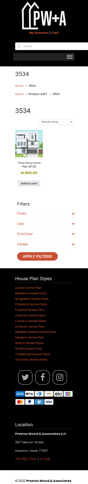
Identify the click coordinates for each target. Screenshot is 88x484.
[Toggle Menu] (70, 57)
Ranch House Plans (29, 343)
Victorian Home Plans (31, 359)
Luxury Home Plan (28, 288)
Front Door (46, 234)
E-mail (45, 459)
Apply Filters (37, 256)
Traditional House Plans (32, 354)
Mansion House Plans (30, 293)
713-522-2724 (25, 459)
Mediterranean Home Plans (35, 332)
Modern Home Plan (29, 337)
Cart (55, 33)
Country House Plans (30, 321)
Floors (46, 213)
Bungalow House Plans (32, 299)
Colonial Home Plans (30, 315)
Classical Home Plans (31, 304)
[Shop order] (56, 122)
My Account (39, 33)
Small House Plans (28, 348)
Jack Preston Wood (44, 15)
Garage (46, 244)
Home (19, 86)
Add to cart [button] (29, 183)
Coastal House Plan (29, 310)
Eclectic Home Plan (29, 326)
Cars (46, 224)
